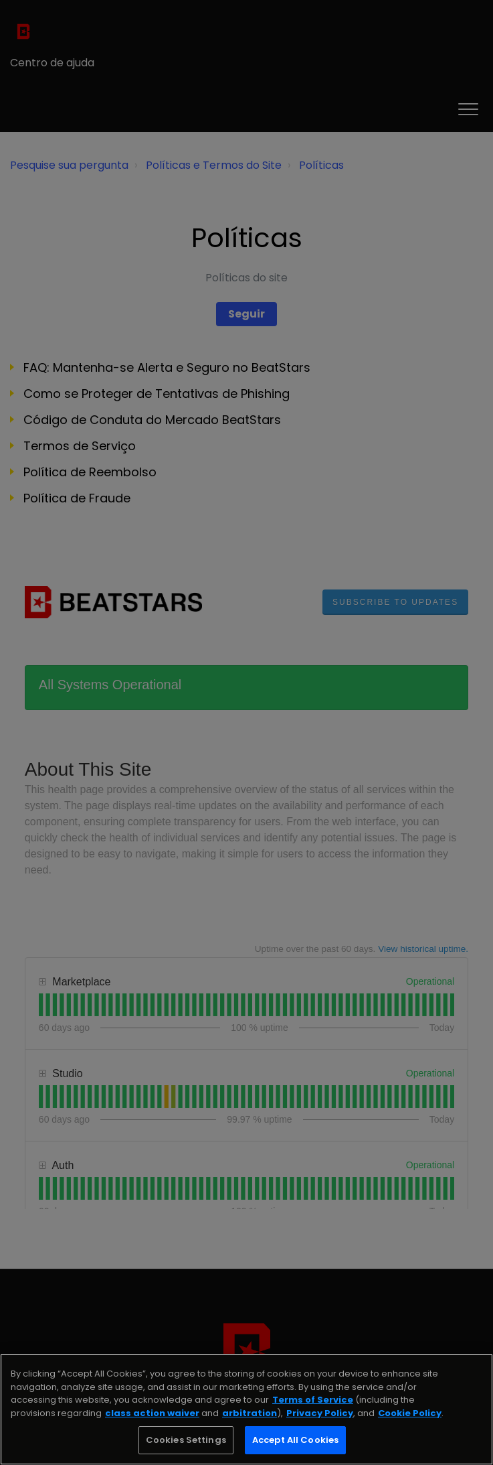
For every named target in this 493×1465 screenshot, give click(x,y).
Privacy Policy (319, 1413)
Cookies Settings (186, 1440)
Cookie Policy (409, 1413)
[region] (246, 1409)
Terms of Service (312, 1399)
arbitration (249, 1413)
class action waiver (152, 1413)
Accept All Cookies (295, 1440)
